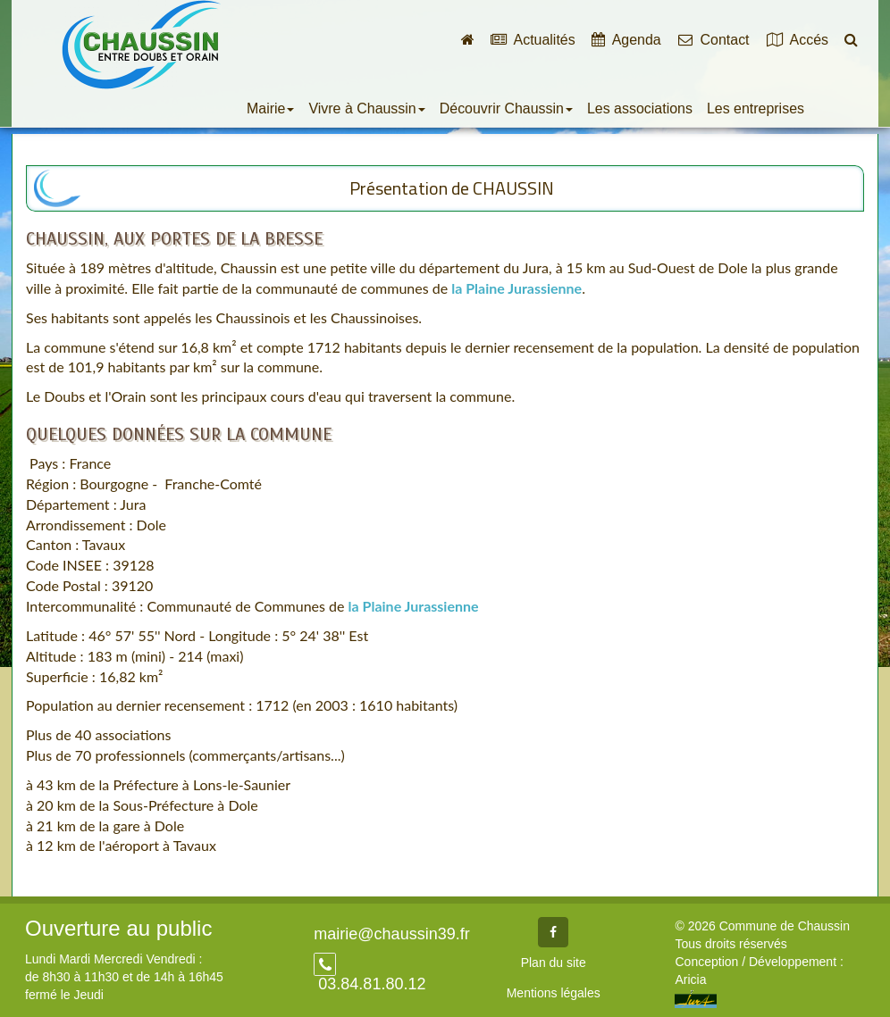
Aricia (690, 979)
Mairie (270, 108)
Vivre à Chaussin (366, 108)
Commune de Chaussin (141, 44)
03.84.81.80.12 (369, 984)
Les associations (640, 108)
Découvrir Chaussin (506, 108)
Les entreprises (755, 108)
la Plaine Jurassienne (516, 287)
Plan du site (553, 962)
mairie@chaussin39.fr (391, 934)
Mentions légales (553, 993)
